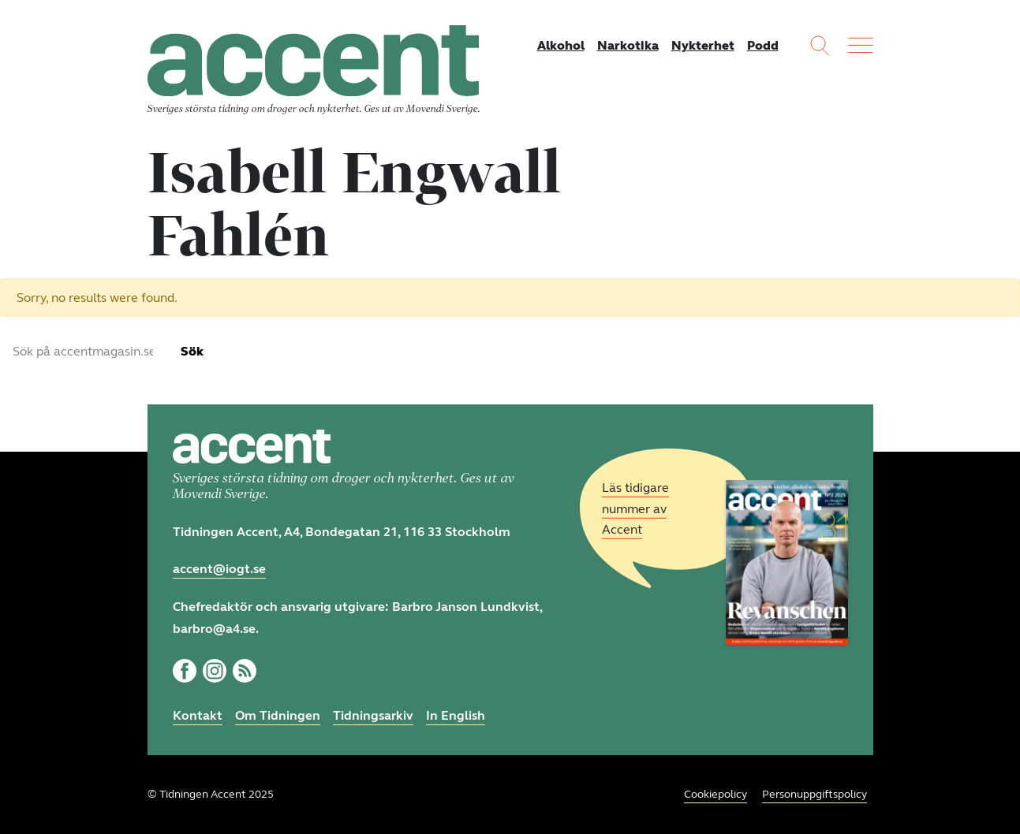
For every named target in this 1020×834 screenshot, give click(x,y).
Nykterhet (702, 45)
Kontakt (197, 715)
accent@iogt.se (219, 568)
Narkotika (628, 45)
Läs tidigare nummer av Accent (635, 509)
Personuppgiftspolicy (814, 794)
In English (455, 715)
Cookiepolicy (715, 794)
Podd (763, 45)
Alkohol (561, 45)
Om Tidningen (277, 715)
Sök (192, 351)
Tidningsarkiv (373, 715)
